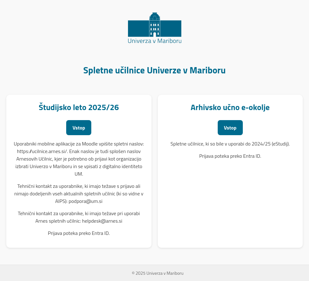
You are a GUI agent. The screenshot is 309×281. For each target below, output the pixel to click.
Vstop (78, 127)
